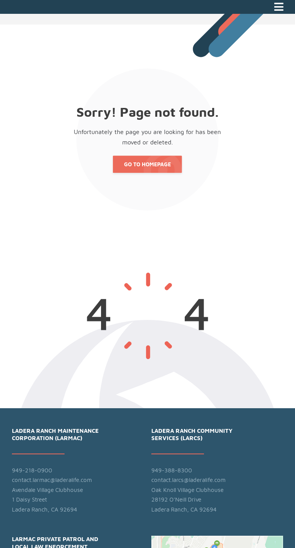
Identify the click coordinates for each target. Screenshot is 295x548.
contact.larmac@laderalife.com (52, 480)
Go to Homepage (147, 164)
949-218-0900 (32, 470)
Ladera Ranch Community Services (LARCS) (191, 435)
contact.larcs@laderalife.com (188, 480)
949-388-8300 (171, 470)
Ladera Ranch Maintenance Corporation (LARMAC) (55, 435)
